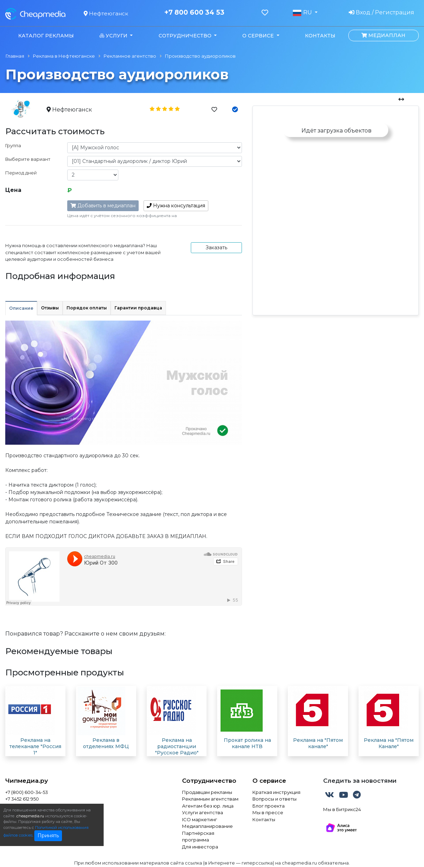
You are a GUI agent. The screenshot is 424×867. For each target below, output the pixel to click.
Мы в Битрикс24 (342, 809)
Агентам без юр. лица (208, 806)
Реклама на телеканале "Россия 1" (35, 746)
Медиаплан (383, 35)
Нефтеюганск (106, 13)
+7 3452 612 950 (22, 799)
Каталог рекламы (46, 36)
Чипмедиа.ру (26, 780)
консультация (176, 205)
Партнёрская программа (198, 836)
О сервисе (269, 780)
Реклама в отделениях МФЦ (106, 743)
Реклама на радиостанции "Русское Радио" (177, 746)
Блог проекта (268, 806)
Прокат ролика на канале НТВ (247, 743)
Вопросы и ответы (274, 799)
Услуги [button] (114, 36)
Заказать (216, 247)
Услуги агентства (202, 812)
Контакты (320, 36)
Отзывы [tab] (50, 307)
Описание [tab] (21, 308)
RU (302, 12)
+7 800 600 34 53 (194, 12)
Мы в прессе (267, 812)
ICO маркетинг (199, 819)
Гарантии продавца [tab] (138, 307)
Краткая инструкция (276, 792)
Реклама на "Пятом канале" (318, 743)
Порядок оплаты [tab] (87, 307)
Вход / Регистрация (381, 12)
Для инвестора (200, 847)
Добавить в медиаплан (102, 205)
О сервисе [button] (258, 36)
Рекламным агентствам (210, 799)
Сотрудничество (209, 780)
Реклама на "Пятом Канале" (388, 743)
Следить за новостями (360, 780)
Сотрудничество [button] (186, 36)
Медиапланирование (207, 826)
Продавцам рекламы (207, 792)
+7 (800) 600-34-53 (26, 792)
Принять (48, 835)
